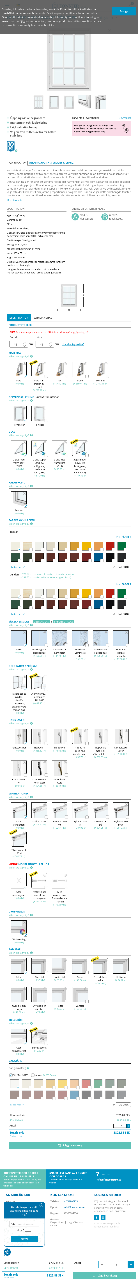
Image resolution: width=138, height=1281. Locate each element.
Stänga (124, 11)
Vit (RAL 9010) (18, 1075)
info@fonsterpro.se (108, 1179)
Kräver (24, 1239)
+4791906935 (71, 1201)
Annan (36, 1075)
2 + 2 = (21, 1229)
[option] (69, 59)
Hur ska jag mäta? (73, 344)
